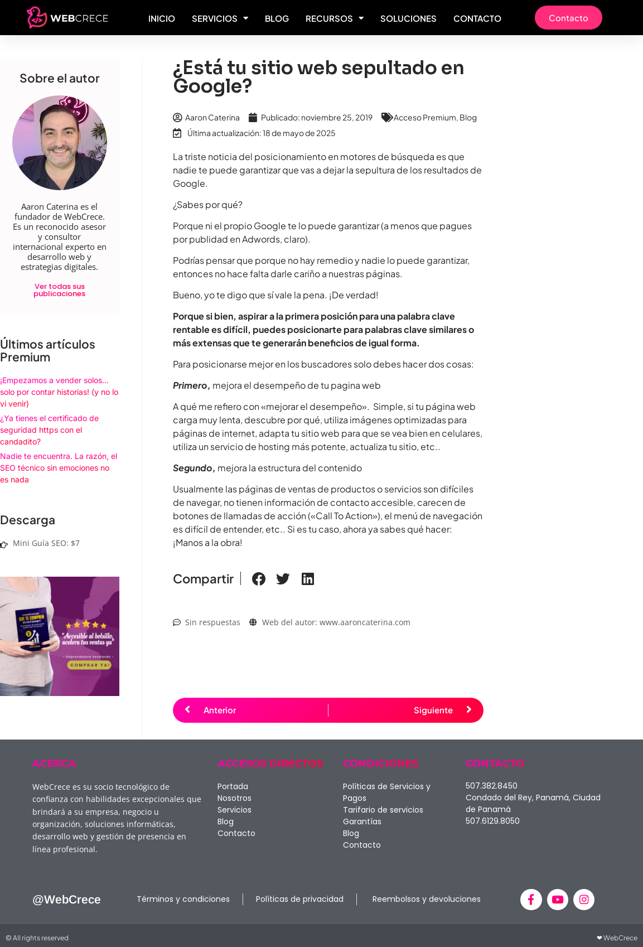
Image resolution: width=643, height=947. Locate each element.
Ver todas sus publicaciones (59, 290)
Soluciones (408, 18)
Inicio (161, 18)
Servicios (220, 18)
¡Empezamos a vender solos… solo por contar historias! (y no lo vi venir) (59, 391)
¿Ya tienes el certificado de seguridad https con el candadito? (49, 429)
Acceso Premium (425, 117)
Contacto (477, 18)
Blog (277, 18)
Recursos (335, 18)
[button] (258, 579)
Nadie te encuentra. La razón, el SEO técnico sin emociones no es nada (58, 467)
